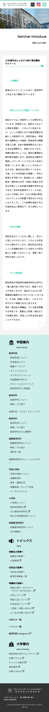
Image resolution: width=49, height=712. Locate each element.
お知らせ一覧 (15, 620)
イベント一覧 (15, 627)
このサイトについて (11, 697)
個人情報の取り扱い (27, 697)
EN (32, 4)
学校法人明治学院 (10, 700)
